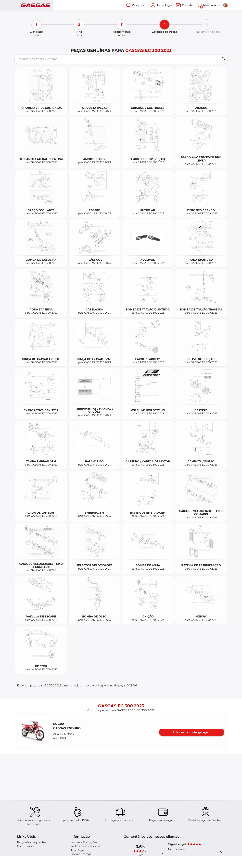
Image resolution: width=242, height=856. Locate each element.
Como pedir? (25, 846)
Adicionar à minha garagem (192, 732)
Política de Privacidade (85, 846)
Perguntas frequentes (31, 842)
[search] (224, 59)
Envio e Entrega (80, 854)
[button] (33, 731)
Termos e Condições (83, 842)
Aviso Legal (77, 850)
